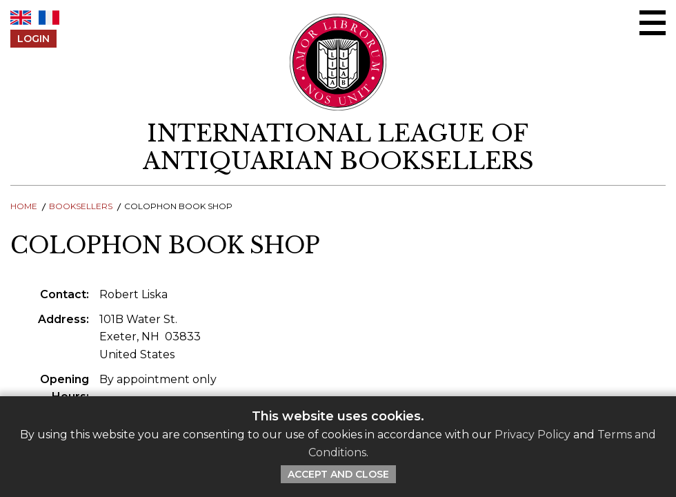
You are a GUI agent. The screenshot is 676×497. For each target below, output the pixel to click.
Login (33, 38)
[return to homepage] (338, 147)
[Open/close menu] (652, 22)
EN (20, 17)
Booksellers (80, 206)
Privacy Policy (532, 434)
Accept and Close (338, 474)
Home (23, 206)
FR (49, 17)
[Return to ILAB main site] (338, 62)
